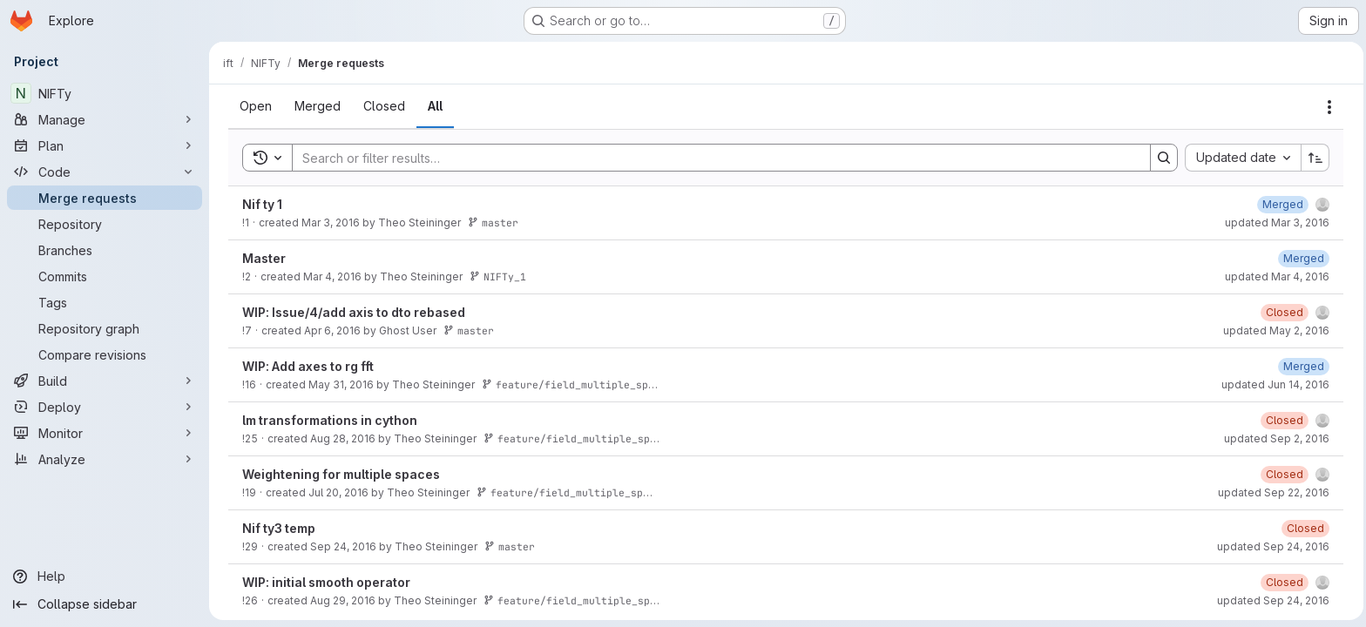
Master (262, 258)
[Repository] (104, 224)
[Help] (104, 576)
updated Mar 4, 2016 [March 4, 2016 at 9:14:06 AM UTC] (1275, 276)
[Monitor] (104, 433)
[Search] (711, 157)
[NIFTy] (104, 93)
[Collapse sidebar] (104, 604)
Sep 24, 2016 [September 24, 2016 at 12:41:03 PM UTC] (341, 546)
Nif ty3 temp (277, 528)
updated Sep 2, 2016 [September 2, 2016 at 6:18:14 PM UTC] (1275, 438)
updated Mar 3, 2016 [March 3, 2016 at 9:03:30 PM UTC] (1275, 222)
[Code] (104, 171)
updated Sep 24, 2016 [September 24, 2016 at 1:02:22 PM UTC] (1271, 600)
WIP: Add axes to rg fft (306, 366)
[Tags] (104, 302)
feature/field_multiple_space (572, 384)
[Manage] (104, 119)
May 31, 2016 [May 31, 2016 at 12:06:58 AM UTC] (339, 384)
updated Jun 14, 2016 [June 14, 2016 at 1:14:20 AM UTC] (1274, 384)
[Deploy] (104, 406)
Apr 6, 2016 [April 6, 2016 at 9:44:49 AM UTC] (330, 330)
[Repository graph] (104, 328)
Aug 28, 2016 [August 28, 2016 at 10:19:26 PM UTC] (341, 438)
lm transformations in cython (328, 420)
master (491, 222)
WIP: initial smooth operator (324, 582)
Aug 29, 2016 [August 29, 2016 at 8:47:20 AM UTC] (341, 600)
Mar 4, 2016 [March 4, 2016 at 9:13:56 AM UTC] (330, 276)
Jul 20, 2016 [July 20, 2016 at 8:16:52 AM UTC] (337, 492)
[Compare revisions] (104, 354)
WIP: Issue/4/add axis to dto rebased (351, 312)
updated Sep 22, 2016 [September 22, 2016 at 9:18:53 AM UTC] (1272, 492)
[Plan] (104, 145)
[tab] (254, 106)
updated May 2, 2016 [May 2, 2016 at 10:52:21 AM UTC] (1274, 330)
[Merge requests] (104, 197)
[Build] (104, 380)
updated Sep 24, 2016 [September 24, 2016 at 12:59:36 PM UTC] (1271, 546)
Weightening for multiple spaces (339, 474)
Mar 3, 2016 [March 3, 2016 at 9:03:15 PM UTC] (329, 222)
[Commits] (104, 276)
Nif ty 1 (260, 204)
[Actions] (1328, 107)
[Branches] (104, 250)
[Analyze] (104, 459)
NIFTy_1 (496, 276)
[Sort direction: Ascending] (1314, 158)
